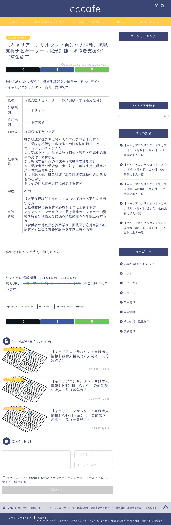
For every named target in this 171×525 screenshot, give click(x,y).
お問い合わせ (150, 22)
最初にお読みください (49, 22)
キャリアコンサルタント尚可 (22, 307)
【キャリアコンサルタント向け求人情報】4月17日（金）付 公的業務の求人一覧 (145, 169)
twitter (124, 22)
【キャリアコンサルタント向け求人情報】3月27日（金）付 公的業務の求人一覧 (145, 228)
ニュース (129, 292)
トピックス (131, 283)
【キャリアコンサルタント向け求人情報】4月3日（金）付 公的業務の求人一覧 (145, 208)
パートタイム (47, 307)
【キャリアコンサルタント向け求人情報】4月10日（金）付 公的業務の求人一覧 (145, 189)
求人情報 (129, 312)
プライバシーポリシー (20, 517)
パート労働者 (65, 307)
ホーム (18, 22)
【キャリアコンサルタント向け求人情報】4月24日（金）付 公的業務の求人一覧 (145, 150)
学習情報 (129, 302)
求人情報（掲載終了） (18, 37)
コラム (128, 273)
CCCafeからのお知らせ (91, 22)
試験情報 (129, 331)
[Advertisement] (142, 67)
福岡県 (81, 307)
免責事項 (42, 517)
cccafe (85, 9)
